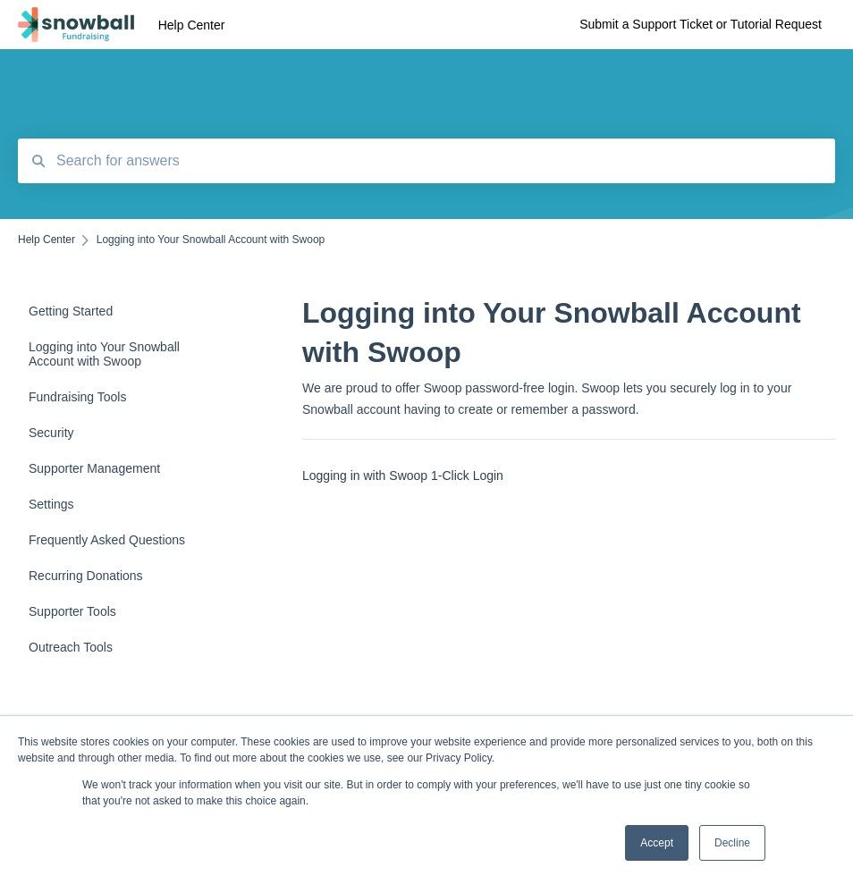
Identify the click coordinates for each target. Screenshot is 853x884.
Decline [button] (732, 843)
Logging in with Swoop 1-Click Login (402, 475)
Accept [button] (656, 843)
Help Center (191, 25)
